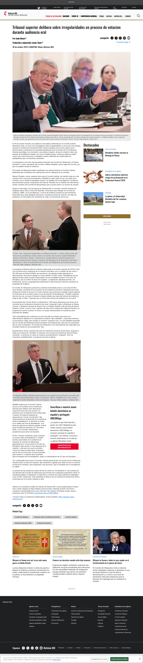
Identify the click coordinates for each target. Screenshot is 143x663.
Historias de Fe (33, 611)
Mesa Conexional (120, 623)
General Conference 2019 (23, 523)
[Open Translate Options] (123, 42)
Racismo (66, 16)
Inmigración (101, 611)
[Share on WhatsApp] (120, 38)
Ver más (107, 216)
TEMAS (101, 16)
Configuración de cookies (99, 659)
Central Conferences (121, 629)
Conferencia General (89, 16)
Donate (128, 16)
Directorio (57, 7)
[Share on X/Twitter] (116, 38)
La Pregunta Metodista (83, 8)
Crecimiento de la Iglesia (58, 611)
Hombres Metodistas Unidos (38, 620)
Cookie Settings (126, 648)
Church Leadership (35, 614)
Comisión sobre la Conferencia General (47, 517)
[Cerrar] (140, 659)
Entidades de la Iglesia (113, 171)
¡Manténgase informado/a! (64, 446)
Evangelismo (56, 606)
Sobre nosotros (113, 648)
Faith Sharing (55, 617)
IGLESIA (109, 16)
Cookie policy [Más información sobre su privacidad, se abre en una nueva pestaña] (56, 659)
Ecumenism (55, 623)
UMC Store (115, 8)
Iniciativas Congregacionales (38, 617)
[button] (139, 15)
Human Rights (58, 557)
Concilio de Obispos (21, 517)
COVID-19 (75, 16)
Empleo (78, 648)
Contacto (70, 648)
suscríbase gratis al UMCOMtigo (46, 493)
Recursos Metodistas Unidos (101, 8)
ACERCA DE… (118, 16)
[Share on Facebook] (112, 37)
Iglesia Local (33, 606)
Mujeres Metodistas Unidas (37, 623)
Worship (73, 623)
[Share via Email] (128, 37)
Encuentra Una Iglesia (68, 8)
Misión (73, 606)
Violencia (15, 557)
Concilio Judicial (70, 517)
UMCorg (124, 7)
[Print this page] (124, 38)
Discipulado (54, 614)
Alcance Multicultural (57, 620)
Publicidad (61, 648)
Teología (108, 193)
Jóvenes (31, 626)
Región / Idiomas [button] (46, 8)
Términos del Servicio (99, 648)
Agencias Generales (121, 620)
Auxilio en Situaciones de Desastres (82, 611)
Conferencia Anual (120, 626)
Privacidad (87, 648)
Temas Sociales (110, 149)
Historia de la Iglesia (77, 617)
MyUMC (134, 7)
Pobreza (100, 623)
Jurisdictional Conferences (123, 632)
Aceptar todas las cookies (119, 659)
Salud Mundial (75, 614)
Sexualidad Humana (104, 614)
